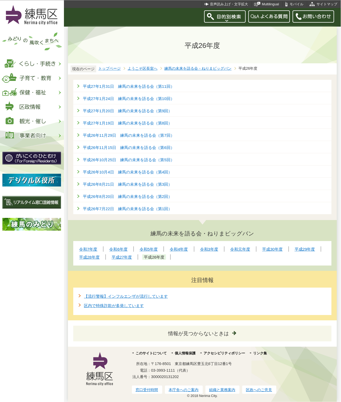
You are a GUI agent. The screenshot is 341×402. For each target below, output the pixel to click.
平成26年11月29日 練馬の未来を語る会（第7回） (128, 135)
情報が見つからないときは (198, 333)
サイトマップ (326, 4)
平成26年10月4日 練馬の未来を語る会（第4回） (127, 172)
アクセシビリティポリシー (224, 353)
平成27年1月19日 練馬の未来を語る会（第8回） (127, 123)
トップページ (109, 69)
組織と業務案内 (222, 390)
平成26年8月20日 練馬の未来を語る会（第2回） (127, 196)
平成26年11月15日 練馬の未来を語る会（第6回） (128, 147)
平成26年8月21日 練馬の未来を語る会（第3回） (127, 184)
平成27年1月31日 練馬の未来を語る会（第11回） (128, 86)
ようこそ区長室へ (142, 69)
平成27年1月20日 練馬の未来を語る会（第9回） (127, 111)
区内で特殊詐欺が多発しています (114, 305)
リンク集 (260, 353)
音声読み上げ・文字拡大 (229, 4)
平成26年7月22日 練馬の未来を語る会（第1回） (127, 208)
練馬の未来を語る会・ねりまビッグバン (198, 69)
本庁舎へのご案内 (183, 390)
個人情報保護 (185, 353)
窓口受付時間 (147, 390)
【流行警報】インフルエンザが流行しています (126, 296)
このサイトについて (151, 353)
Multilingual (270, 4)
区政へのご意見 (259, 390)
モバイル (296, 4)
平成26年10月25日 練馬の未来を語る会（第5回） (128, 160)
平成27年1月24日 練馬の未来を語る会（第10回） (128, 98)
